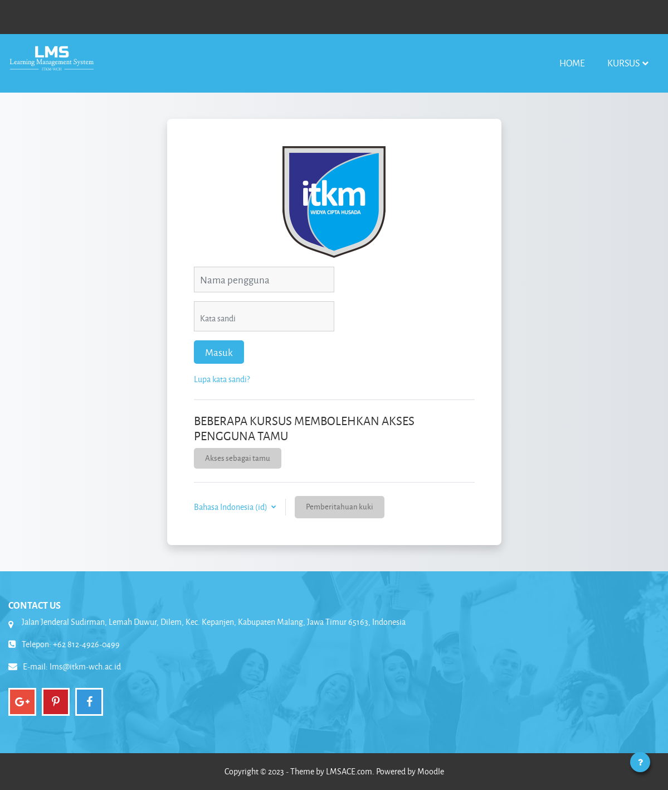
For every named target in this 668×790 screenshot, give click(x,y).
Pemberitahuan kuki (339, 506)
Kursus (623, 62)
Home (572, 62)
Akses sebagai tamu (237, 457)
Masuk (219, 352)
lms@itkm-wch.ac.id (85, 666)
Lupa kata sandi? (222, 379)
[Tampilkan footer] (640, 762)
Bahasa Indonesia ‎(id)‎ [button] (231, 507)
